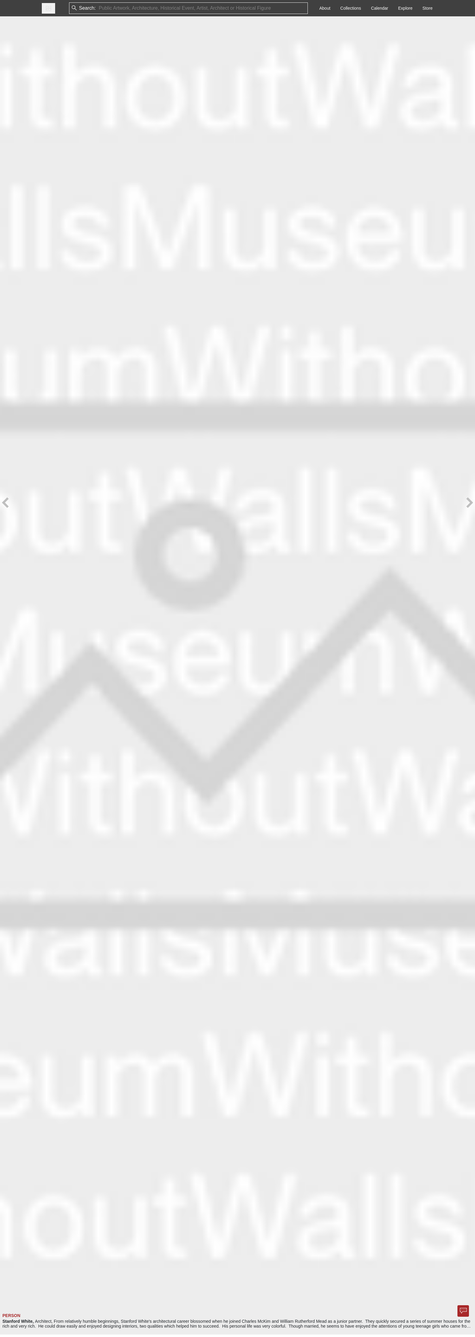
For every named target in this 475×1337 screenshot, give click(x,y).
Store (428, 8)
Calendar (379, 8)
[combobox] (99, 8)
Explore (405, 8)
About (325, 8)
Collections (350, 8)
